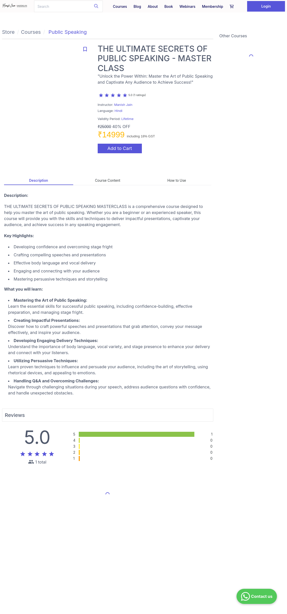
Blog (137, 6)
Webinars (187, 6)
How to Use (176, 180)
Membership (212, 6)
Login (266, 6)
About (153, 6)
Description (38, 180)
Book (168, 6)
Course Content (107, 180)
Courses (120, 6)
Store (8, 32)
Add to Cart (119, 148)
